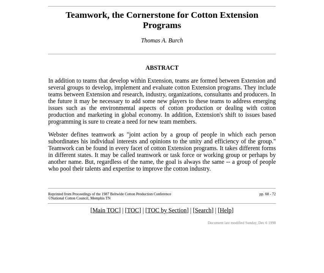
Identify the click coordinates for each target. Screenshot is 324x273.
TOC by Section (167, 210)
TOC (133, 210)
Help (225, 210)
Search (203, 210)
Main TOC (106, 210)
